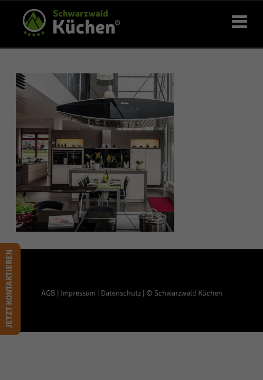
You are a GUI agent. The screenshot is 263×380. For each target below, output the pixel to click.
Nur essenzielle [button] (132, 312)
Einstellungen (74, 237)
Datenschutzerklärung (87, 227)
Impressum (181, 366)
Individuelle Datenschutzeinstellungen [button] (131, 343)
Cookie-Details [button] (86, 366)
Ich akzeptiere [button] (131, 281)
